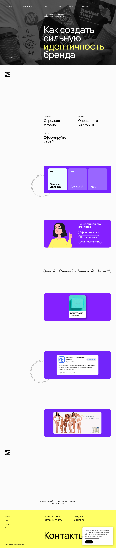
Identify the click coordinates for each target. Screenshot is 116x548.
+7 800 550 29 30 (9, 6)
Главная (7, 516)
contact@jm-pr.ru (27, 6)
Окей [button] (89, 542)
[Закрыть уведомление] (112, 529)
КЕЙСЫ (71, 6)
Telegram (78, 516)
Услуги (7, 524)
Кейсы (7, 528)
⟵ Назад (9, 57)
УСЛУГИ (59, 6)
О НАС (45, 6)
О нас (6, 520)
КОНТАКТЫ (85, 6)
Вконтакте (78, 519)
